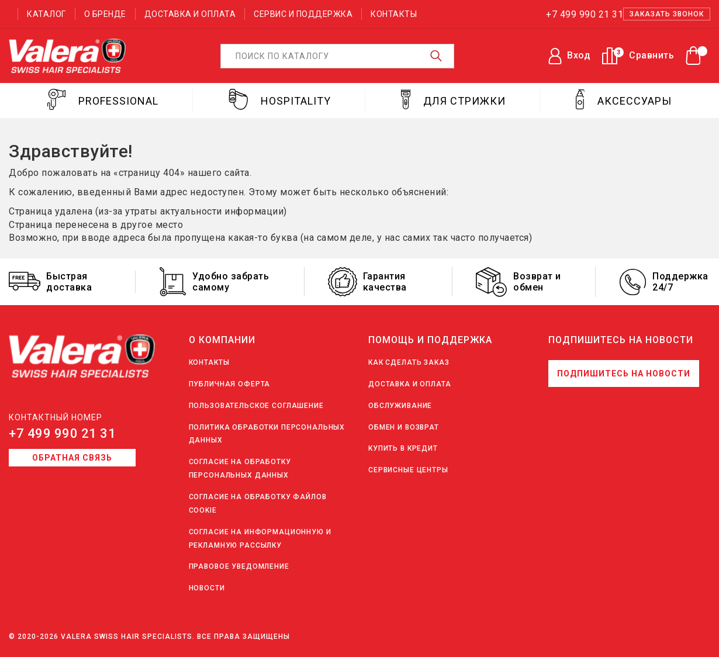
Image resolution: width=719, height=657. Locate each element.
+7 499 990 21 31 (62, 433)
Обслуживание (400, 406)
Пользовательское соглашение (256, 406)
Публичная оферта (230, 384)
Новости (207, 588)
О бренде (105, 14)
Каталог (46, 14)
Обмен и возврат (403, 427)
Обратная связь (72, 457)
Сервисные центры (408, 470)
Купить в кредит (403, 448)
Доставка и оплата (190, 14)
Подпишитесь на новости (623, 373)
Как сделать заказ (409, 362)
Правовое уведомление (239, 566)
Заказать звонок (667, 14)
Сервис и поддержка (303, 14)
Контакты (394, 14)
